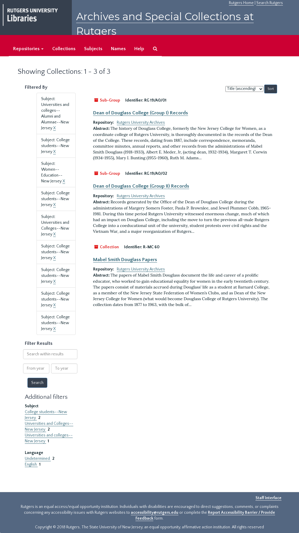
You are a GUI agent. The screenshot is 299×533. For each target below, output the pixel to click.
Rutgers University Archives (141, 122)
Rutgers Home (241, 3)
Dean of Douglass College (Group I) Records (140, 113)
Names (118, 48)
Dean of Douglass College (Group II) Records (141, 186)
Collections (63, 48)
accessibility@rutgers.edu (154, 512)
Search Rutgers (269, 3)
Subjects (93, 48)
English (31, 464)
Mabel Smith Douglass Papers (125, 259)
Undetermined (38, 458)
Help (139, 48)
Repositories (28, 48)
